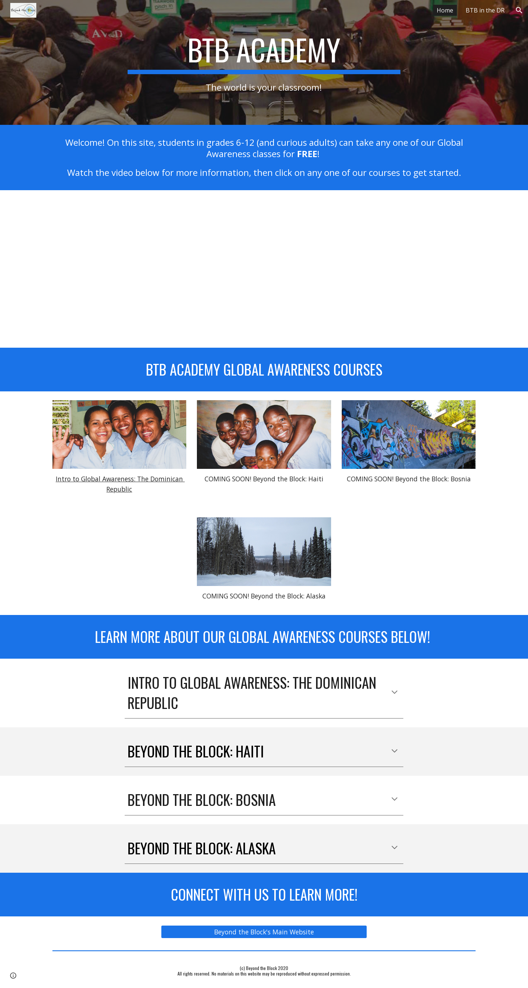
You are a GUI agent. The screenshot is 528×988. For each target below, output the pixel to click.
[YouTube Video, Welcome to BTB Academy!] (264, 269)
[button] (519, 10)
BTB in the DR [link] (485, 10)
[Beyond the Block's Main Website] (264, 931)
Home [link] (445, 10)
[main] (264, 62)
